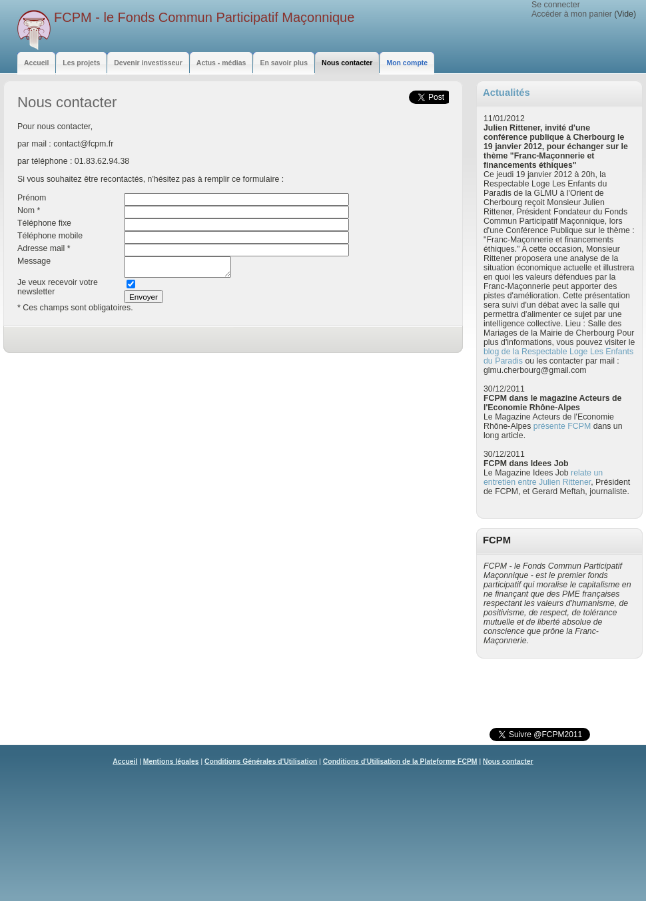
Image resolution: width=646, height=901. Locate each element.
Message (34, 261)
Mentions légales (171, 761)
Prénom (31, 197)
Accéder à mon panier (571, 14)
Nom (26, 210)
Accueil (125, 761)
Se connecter (555, 4)
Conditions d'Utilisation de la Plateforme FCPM (400, 761)
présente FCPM (562, 426)
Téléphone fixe (44, 223)
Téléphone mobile (50, 235)
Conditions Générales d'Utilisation (260, 761)
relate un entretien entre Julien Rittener (543, 477)
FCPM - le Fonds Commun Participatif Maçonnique (204, 17)
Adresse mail (41, 248)
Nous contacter (508, 761)
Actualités (506, 92)
